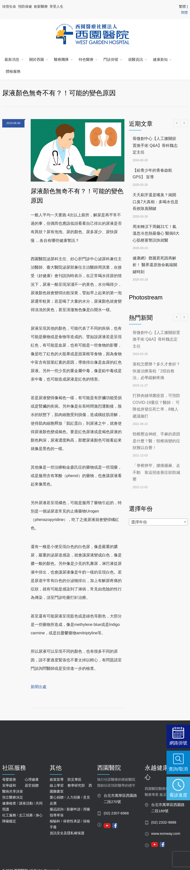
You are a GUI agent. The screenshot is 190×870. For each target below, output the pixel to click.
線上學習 (57, 785)
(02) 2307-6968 (116, 813)
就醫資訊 (135, 59)
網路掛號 (178, 742)
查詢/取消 (178, 769)
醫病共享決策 (12, 791)
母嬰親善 (9, 779)
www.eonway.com (165, 834)
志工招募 (26, 815)
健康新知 (160, 59)
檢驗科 (55, 821)
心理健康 (32, 779)
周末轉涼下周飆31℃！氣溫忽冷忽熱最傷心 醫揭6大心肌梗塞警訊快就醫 (156, 233)
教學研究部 (76, 785)
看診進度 (178, 795)
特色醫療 (86, 59)
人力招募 (73, 797)
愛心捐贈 (57, 797)
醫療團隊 (61, 59)
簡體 (184, 12)
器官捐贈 (32, 785)
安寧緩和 (9, 785)
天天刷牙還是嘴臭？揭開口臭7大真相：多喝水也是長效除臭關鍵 (155, 202)
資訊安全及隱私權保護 (67, 833)
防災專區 (74, 779)
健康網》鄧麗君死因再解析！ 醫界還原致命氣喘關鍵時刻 (155, 265)
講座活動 (26, 803)
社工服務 (9, 815)
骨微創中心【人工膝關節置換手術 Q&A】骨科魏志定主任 (155, 145)
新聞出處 (39, 687)
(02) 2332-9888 (163, 822)
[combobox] (158, 521)
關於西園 (36, 59)
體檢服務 (13, 71)
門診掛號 (110, 59)
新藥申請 (73, 809)
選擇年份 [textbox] (139, 522)
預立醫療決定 (12, 797)
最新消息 (11, 59)
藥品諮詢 (57, 809)
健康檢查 (9, 803)
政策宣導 (57, 779)
